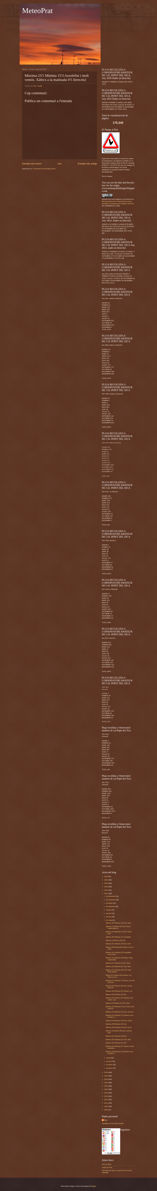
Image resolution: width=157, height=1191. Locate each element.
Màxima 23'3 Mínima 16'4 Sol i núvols (119, 1021)
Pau (105, 1120)
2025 (106, 880)
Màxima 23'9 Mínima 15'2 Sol (116, 1024)
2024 (106, 883)
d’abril (108, 1058)
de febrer (109, 1065)
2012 (106, 1099)
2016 (106, 1086)
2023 (106, 887)
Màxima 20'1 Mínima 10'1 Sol (116, 1043)
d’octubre (109, 903)
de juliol (109, 913)
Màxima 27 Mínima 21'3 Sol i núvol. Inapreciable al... (118, 927)
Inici (59, 163)
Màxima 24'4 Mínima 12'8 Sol (116, 1036)
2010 (106, 1106)
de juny (109, 917)
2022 (106, 890)
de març (109, 1061)
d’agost (109, 910)
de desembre (111, 896)
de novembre (111, 900)
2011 (106, 1103)
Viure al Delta (106, 1164)
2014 (106, 1093)
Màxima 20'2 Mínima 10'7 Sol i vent (118, 1039)
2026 (106, 876)
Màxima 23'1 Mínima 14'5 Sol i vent (118, 944)
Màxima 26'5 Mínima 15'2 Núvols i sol (119, 991)
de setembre (110, 906)
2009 (106, 1110)
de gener (109, 1068)
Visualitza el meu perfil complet (113, 1123)
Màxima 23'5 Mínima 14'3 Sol (116, 994)
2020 (106, 1072)
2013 (106, 1096)
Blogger (93, 1186)
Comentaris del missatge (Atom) (44, 169)
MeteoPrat (37, 11)
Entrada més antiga (87, 163)
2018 (106, 1079)
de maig (109, 920)
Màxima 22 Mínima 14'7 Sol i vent (117, 1003)
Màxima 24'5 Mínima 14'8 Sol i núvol (118, 1027)
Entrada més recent (31, 163)
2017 (106, 1083)
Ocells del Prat (107, 1167)
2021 (106, 893)
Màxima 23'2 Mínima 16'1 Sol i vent (118, 966)
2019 (106, 1076)
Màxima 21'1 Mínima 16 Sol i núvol (118, 963)
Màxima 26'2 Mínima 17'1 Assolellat (118, 937)
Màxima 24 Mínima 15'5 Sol (115, 940)
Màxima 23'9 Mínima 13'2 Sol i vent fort (119, 1012)
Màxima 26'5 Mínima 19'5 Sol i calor (118, 923)
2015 (106, 1089)
